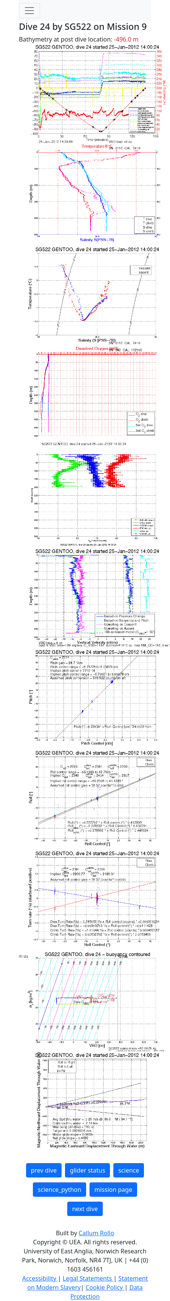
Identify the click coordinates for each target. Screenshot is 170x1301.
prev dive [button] (44, 1170)
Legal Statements (88, 1278)
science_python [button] (59, 1189)
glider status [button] (87, 1170)
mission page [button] (113, 1189)
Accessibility (40, 1278)
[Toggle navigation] (29, 10)
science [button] (128, 1170)
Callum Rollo (96, 1233)
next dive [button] (85, 1209)
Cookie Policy (104, 1287)
